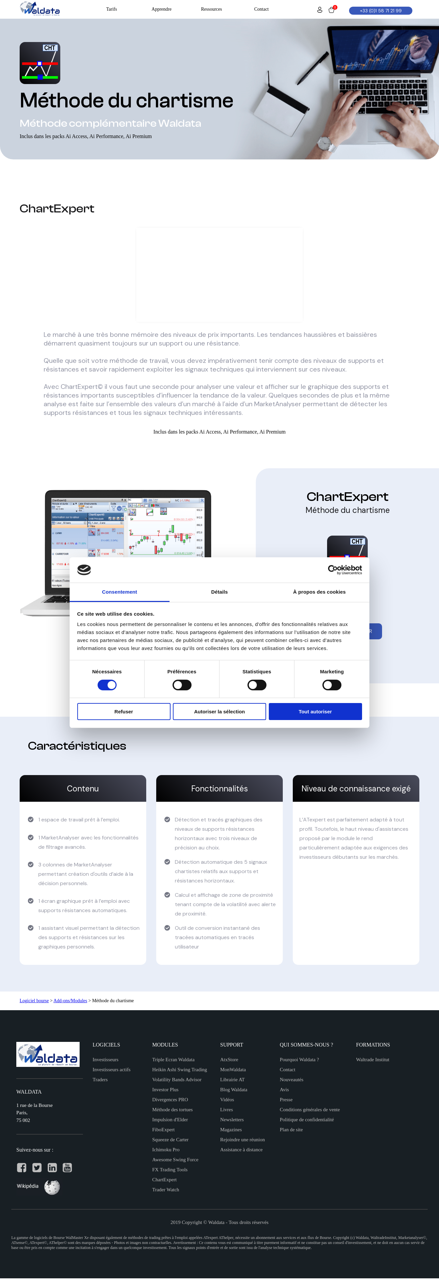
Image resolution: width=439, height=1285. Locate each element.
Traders (100, 1079)
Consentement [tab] (119, 592)
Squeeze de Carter (170, 1139)
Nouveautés (291, 1079)
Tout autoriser (315, 711)
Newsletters (232, 1119)
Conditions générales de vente (310, 1109)
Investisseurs (106, 1059)
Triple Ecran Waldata (173, 1059)
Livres (226, 1109)
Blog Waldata (233, 1089)
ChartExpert (164, 1179)
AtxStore (229, 1059)
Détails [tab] (219, 592)
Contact (287, 1069)
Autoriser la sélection (219, 711)
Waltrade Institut (372, 1059)
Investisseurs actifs (112, 1069)
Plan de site (291, 1129)
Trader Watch (165, 1189)
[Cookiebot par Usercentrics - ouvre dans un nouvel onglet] (333, 570)
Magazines (231, 1129)
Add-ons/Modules (70, 1000)
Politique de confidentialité (307, 1119)
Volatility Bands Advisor (177, 1079)
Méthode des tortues (172, 1109)
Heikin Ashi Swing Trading (179, 1069)
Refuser (124, 711)
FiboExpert (163, 1129)
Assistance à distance (241, 1149)
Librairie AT (232, 1079)
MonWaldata (233, 1069)
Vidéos (227, 1099)
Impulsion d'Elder (170, 1119)
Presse (286, 1099)
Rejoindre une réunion (242, 1139)
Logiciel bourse (34, 1000)
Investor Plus (165, 1089)
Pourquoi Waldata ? (299, 1059)
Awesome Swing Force (175, 1159)
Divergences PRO (170, 1099)
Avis (284, 1089)
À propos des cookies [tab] (319, 592)
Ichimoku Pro (166, 1149)
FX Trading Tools (170, 1169)
